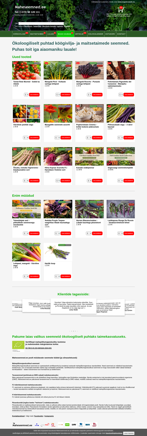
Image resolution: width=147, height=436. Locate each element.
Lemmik (60, 26)
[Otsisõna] (42, 23)
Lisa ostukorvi (34, 94)
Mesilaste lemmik (49, 26)
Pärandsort (28, 26)
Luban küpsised (129, 433)
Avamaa (67, 26)
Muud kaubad (65, 33)
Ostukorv (110, 34)
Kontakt (121, 34)
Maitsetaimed (38, 33)
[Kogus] (26, 94)
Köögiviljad (20, 33)
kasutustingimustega (114, 433)
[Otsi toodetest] (65, 23)
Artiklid (80, 33)
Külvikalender (95, 34)
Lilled (52, 33)
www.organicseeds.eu (126, 2)
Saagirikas (37, 26)
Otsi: (17, 23)
